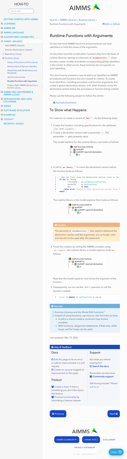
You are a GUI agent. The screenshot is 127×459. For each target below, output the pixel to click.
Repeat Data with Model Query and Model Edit (22, 71)
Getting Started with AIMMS (21, 19)
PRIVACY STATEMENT (84, 447)
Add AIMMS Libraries (14, 45)
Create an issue (61, 369)
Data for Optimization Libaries (18, 50)
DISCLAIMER (109, 440)
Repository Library (12, 54)
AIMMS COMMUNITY (67, 440)
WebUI (6, 105)
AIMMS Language (12, 32)
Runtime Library (11, 58)
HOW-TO (21, 4)
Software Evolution (15, 110)
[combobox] (21, 11)
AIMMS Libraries (11, 41)
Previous (58, 413)
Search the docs (100, 366)
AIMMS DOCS (91, 440)
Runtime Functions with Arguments (22, 81)
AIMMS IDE (8, 28)
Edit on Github (112, 24)
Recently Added (14, 123)
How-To (53, 19)
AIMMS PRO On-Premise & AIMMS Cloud (17, 93)
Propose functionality (65, 397)
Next (114, 413)
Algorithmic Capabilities (17, 36)
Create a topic (61, 387)
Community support (102, 376)
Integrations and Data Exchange (16, 100)
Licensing (8, 23)
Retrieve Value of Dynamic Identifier (22, 66)
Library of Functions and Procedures (22, 62)
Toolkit (7, 119)
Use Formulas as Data (16, 77)
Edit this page (60, 359)
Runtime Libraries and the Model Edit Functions (79, 312)
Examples (8, 114)
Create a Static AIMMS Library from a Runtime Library (22, 86)
